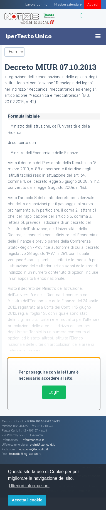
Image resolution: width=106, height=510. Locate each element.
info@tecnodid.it (33, 440)
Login (54, 392)
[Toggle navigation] (82, 15)
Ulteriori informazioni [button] (29, 485)
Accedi (92, 4)
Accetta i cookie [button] (27, 500)
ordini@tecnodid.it (42, 444)
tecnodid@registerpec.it (25, 454)
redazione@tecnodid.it (33, 449)
